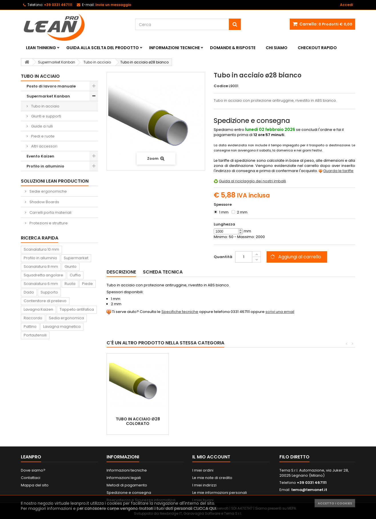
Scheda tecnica (163, 272)
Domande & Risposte (232, 48)
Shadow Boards (44, 202)
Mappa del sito (35, 485)
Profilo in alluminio (45, 166)
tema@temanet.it (309, 489)
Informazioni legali (124, 477)
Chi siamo (276, 48)
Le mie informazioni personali (219, 492)
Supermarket (76, 258)
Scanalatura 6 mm (41, 283)
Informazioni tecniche (174, 48)
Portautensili (35, 335)
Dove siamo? (33, 470)
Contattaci (30, 477)
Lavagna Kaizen (38, 309)
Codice (221, 86)
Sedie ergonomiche (48, 191)
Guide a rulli (41, 126)
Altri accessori (43, 146)
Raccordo (33, 318)
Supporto (49, 292)
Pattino (30, 326)
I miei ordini (202, 470)
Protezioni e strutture (48, 223)
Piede (87, 283)
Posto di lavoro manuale (51, 86)
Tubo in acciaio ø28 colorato (138, 421)
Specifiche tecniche (179, 311)
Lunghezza (224, 224)
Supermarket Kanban (48, 96)
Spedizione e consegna (129, 492)
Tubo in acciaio (44, 106)
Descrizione (121, 272)
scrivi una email (279, 311)
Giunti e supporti (45, 116)
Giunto (71, 266)
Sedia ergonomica (66, 318)
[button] (240, 230)
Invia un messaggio (113, 4)
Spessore (223, 204)
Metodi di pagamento (127, 485)
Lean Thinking (41, 48)
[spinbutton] (228, 231)
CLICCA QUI (204, 508)
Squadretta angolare (43, 275)
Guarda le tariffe (338, 170)
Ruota (70, 283)
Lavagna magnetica (62, 326)
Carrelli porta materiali (50, 212)
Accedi (346, 4)
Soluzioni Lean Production (55, 181)
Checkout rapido (317, 48)
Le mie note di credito (212, 477)
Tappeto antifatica (77, 309)
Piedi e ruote (42, 136)
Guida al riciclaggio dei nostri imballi (252, 181)
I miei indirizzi (204, 485)
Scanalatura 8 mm (41, 266)
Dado (29, 292)
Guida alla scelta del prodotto (102, 48)
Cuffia (75, 275)
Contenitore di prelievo (45, 301)
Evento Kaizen (40, 156)
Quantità (223, 257)
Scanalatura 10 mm (41, 249)
